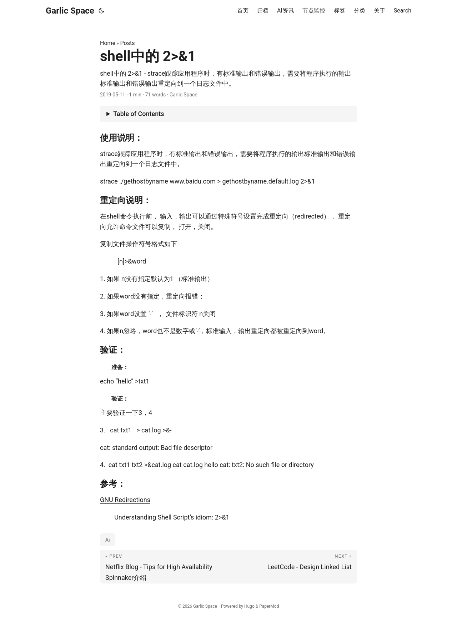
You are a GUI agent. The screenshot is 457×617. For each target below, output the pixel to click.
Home (107, 43)
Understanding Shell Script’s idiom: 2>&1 (171, 517)
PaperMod (269, 606)
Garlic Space (70, 11)
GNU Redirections (125, 499)
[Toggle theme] (101, 10)
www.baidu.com (193, 181)
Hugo (249, 606)
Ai (107, 540)
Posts (127, 43)
